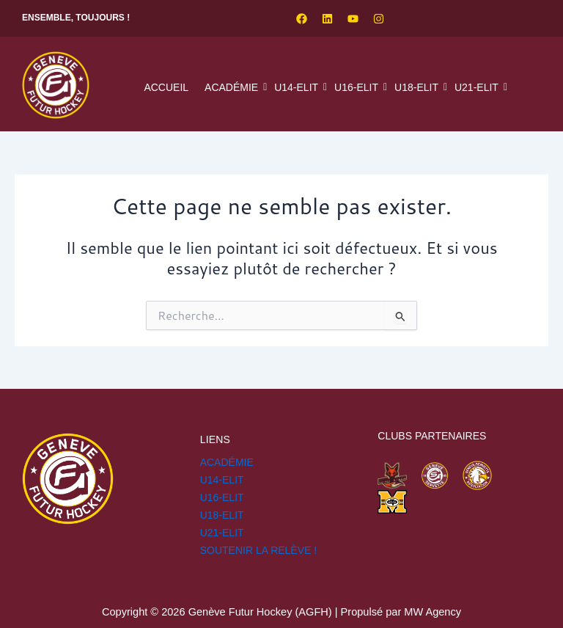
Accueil (166, 87)
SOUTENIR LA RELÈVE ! (258, 550)
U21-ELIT (478, 87)
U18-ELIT (418, 87)
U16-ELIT (358, 87)
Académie (233, 87)
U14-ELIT (298, 87)
